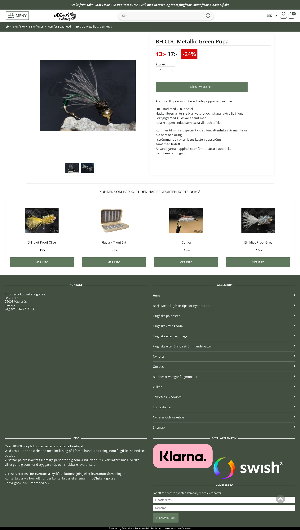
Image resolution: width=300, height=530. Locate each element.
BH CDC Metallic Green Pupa (93, 26)
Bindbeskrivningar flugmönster (224, 377)
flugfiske (185, 5)
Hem (224, 296)
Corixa (186, 242)
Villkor (224, 387)
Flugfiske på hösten (224, 316)
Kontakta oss (224, 407)
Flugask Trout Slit (114, 242)
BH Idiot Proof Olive (42, 242)
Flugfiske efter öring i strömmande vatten (224, 346)
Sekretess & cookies (224, 397)
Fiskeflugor (36, 26)
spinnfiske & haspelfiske (211, 5)
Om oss (224, 366)
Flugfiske (19, 26)
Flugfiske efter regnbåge (224, 336)
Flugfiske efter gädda (224, 326)
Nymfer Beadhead (59, 26)
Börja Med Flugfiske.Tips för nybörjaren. (224, 306)
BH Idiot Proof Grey (258, 242)
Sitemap (224, 427)
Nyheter (224, 356)
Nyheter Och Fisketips (224, 417)
